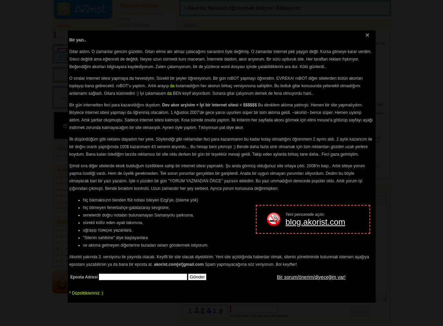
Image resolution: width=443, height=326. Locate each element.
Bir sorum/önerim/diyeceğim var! (311, 277)
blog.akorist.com (316, 221)
